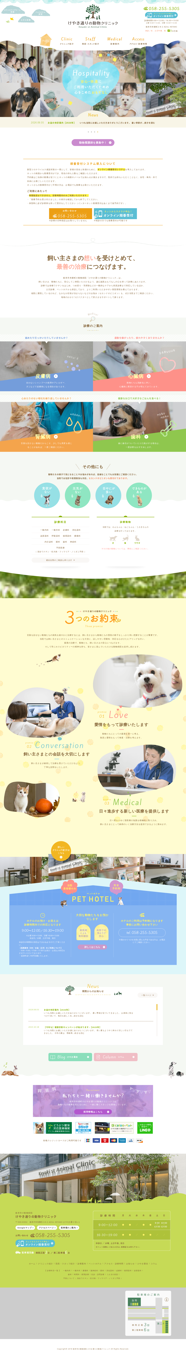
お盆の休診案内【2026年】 (62, 122)
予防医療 (60, 547)
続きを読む (149, 122)
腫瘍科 (77, 536)
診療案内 (82, 1263)
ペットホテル (95, 1263)
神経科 (73, 541)
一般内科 (44, 530)
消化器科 (76, 530)
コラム (121, 1057)
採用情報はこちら (93, 1112)
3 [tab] (94, 131)
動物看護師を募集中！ (93, 142)
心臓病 (136, 376)
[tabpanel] (93, 80)
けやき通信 (72, 1057)
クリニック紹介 (45, 1263)
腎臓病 (43, 436)
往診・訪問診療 (97, 1274)
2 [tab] (91, 131)
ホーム (32, 1263)
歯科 (136, 436)
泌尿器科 (44, 536)
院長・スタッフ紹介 (65, 1263)
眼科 (58, 541)
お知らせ (130, 1263)
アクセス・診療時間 (113, 1263)
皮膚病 (43, 376)
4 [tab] (97, 131)
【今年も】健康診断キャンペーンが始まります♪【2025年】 (72, 1027)
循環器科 (67, 536)
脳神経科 (94, 1270)
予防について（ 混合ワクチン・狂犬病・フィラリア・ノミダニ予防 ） (93, 1278)
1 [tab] (88, 131)
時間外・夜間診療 (81, 1274)
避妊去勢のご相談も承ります (59, 560)
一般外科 (56, 530)
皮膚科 (66, 530)
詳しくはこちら (92, 947)
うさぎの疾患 (112, 1274)
